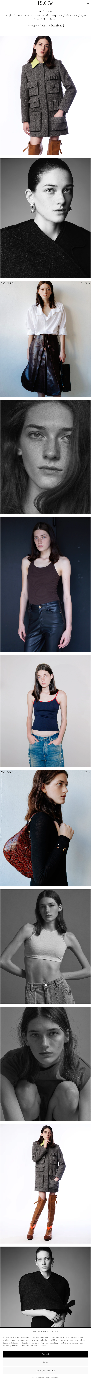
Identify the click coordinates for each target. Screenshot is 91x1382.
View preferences (45, 1371)
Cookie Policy (38, 1378)
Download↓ (58, 25)
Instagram (33, 25)
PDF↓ (44, 25)
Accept (45, 1354)
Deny (45, 1362)
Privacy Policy (51, 1378)
